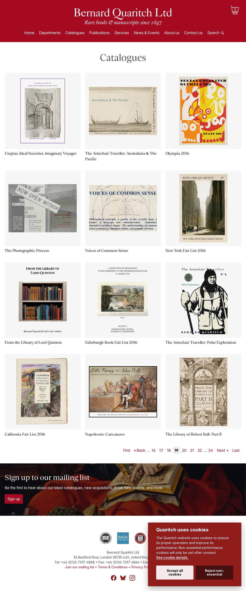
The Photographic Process (27, 250)
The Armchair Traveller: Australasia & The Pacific (121, 156)
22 (200, 450)
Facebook (113, 578)
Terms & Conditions (113, 567)
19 (176, 450)
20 (184, 450)
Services (121, 32)
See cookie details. (172, 557)
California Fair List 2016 (25, 434)
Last (235, 450)
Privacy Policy (142, 567)
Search (213, 32)
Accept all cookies (175, 572)
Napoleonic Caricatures (105, 434)
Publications (99, 32)
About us (171, 32)
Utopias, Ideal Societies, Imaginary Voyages (41, 153)
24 (210, 450)
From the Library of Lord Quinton (33, 342)
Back (141, 450)
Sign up (13, 499)
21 (192, 450)
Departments (50, 32)
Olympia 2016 (177, 153)
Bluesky (123, 578)
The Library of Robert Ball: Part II (193, 434)
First (126, 450)
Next (221, 450)
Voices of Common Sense (106, 250)
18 (169, 450)
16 (153, 450)
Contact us (193, 32)
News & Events (146, 32)
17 (161, 450)
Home (29, 32)
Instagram (132, 578)
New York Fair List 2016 (185, 250)
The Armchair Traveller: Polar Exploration (200, 342)
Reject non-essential (214, 572)
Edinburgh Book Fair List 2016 (111, 342)
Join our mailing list (79, 567)
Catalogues (74, 32)
